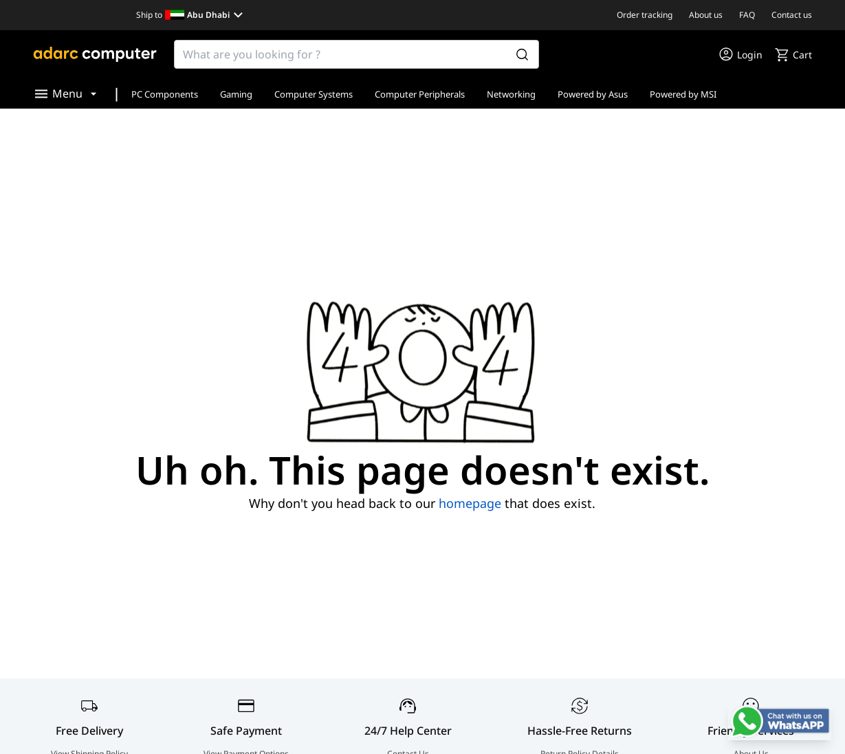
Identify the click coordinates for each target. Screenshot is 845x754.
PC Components (164, 94)
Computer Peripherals (420, 94)
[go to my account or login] (740, 54)
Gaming (236, 94)
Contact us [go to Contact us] (791, 15)
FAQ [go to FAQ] (747, 15)
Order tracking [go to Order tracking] (644, 15)
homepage (470, 503)
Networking (511, 94)
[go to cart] (792, 54)
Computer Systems (313, 94)
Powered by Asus (593, 94)
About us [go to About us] (706, 15)
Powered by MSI (683, 94)
